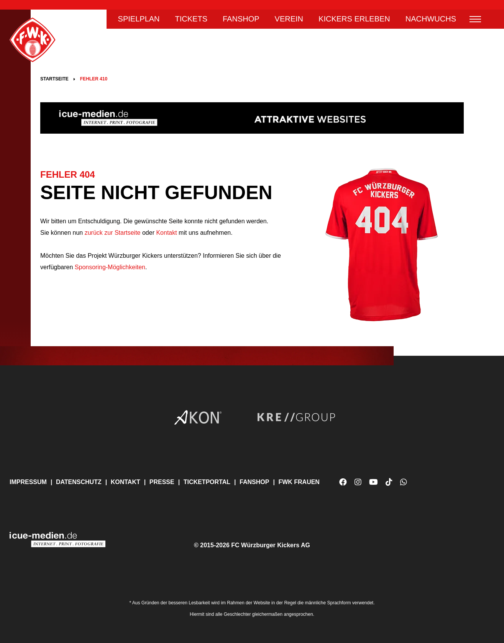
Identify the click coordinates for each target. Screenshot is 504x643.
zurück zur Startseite (111, 232)
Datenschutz (79, 482)
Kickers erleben (354, 19)
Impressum (28, 482)
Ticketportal (207, 482)
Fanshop (241, 19)
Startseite (54, 79)
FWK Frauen (299, 482)
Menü (475, 19)
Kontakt (166, 232)
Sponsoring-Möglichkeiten (110, 267)
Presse (161, 482)
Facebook (343, 482)
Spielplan (139, 19)
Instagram (358, 482)
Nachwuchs (430, 19)
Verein (289, 19)
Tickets (191, 19)
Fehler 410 (93, 79)
